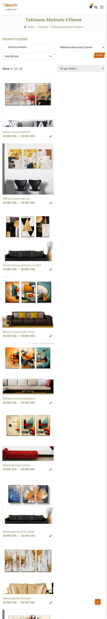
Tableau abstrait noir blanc (17, 392)
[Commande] (81, 68)
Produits (43, 26)
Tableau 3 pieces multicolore (70, 196)
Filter (99, 55)
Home (31, 26)
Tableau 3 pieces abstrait (16, 130)
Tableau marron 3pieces (16, 522)
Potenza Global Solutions (67, 612)
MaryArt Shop (51, 606)
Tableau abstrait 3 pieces (68, 261)
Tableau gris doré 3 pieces (16, 457)
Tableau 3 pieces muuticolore (18, 261)
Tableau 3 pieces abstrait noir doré (21, 196)
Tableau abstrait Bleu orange (18, 326)
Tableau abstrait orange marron (72, 392)
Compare (49, 135)
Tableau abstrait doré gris (68, 326)
